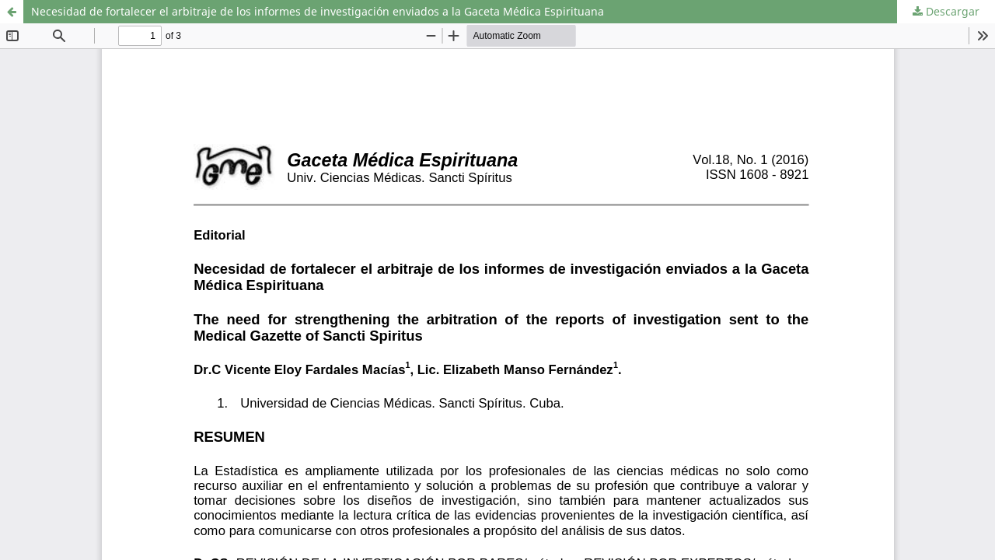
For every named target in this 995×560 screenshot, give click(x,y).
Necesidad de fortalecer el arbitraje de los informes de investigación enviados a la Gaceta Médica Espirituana (317, 11)
